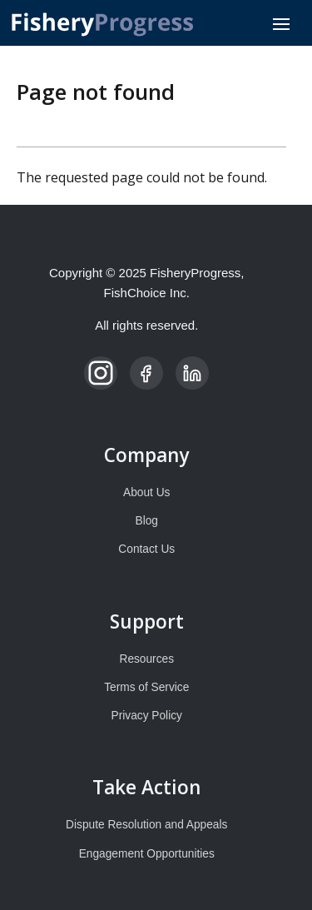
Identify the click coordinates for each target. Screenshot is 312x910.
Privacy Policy (146, 715)
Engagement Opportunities (147, 854)
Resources (147, 659)
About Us (146, 492)
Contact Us (146, 549)
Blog (147, 521)
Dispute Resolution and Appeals (146, 824)
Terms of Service (146, 687)
